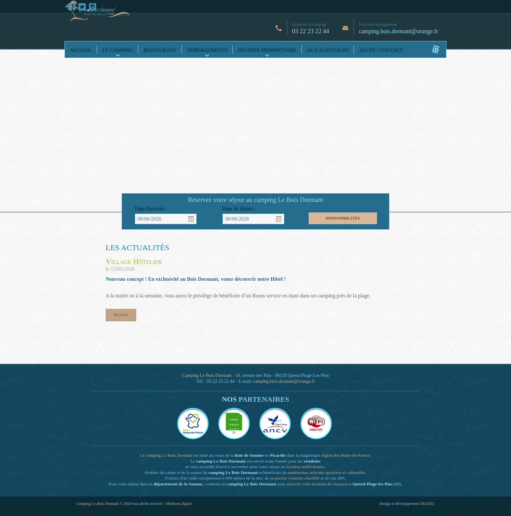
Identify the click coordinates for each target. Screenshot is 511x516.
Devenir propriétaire (267, 50)
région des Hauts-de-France (345, 455)
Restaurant (159, 50)
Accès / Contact (381, 50)
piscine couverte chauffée (297, 478)
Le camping (117, 50)
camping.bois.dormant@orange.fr (398, 31)
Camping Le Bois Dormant (206, 375)
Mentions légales (179, 503)
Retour (121, 315)
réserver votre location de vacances (317, 483)
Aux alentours (328, 50)
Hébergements (207, 50)
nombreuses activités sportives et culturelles (326, 472)
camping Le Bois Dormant (169, 455)
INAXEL (427, 503)
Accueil (81, 50)
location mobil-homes (305, 466)
